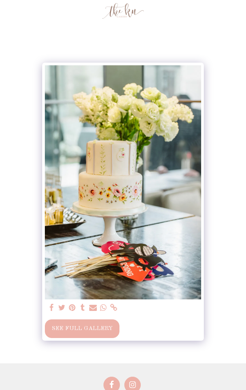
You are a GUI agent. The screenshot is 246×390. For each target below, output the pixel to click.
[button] (9, 10)
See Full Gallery (82, 328)
